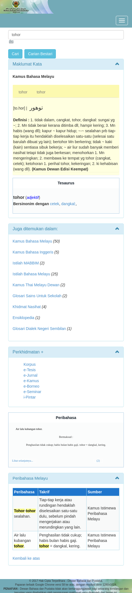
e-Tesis (30, 370)
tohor (23, 92)
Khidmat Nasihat (27, 307)
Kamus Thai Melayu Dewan (36, 285)
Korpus (30, 364)
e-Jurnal (31, 375)
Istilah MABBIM (26, 263)
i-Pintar (30, 397)
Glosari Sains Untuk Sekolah (37, 296)
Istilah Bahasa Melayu (31, 274)
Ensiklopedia (23, 317)
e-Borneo (31, 386)
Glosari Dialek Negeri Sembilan (39, 328)
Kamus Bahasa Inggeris (33, 252)
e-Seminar (32, 392)
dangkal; (68, 204)
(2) (98, 460)
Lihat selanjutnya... (22, 460)
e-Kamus (31, 381)
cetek (54, 204)
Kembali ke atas (26, 558)
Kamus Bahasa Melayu (33, 241)
